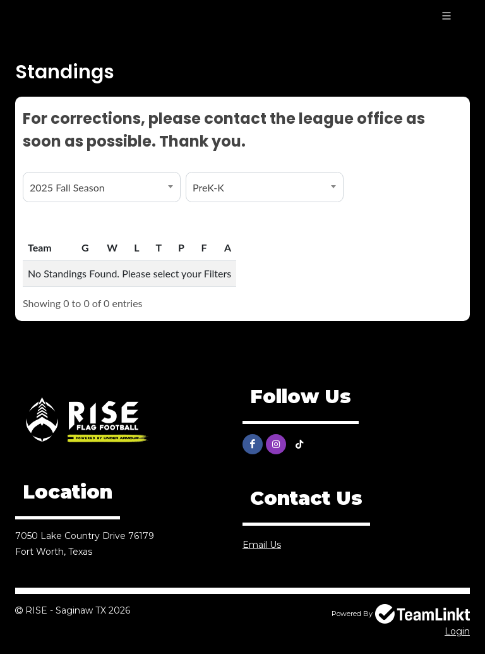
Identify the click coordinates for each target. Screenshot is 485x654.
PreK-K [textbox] (208, 187)
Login (457, 631)
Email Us (261, 544)
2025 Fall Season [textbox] (67, 187)
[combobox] (102, 187)
